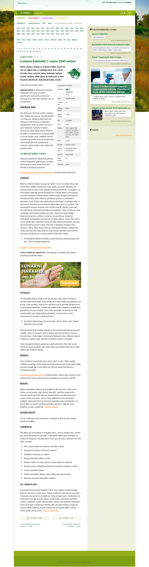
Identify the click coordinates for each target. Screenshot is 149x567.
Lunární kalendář (33, 23)
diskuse (94, 130)
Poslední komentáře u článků (103, 29)
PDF (79, 57)
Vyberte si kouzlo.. (51, 407)
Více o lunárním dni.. (51, 511)
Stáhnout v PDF (67, 518)
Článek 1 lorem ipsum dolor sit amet (106, 57)
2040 (43, 23)
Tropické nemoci (47, 18)
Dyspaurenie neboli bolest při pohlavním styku (110, 45)
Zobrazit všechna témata (124, 135)
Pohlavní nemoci (62, 18)
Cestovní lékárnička (100, 34)
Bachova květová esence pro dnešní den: (37, 172)
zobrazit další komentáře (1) (120, 40)
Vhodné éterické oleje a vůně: (32, 375)
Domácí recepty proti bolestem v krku (35, 247)
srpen (50, 23)
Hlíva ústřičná (33, 18)
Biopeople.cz (22, 3)
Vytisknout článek (34, 518)
